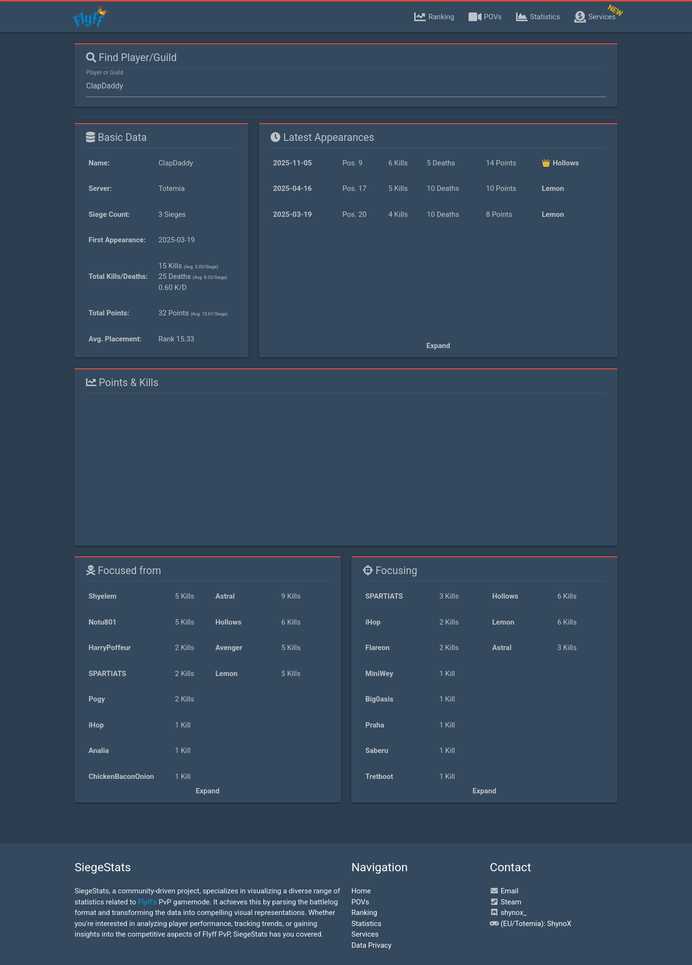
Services (365, 934)
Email (504, 891)
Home (361, 891)
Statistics (366, 923)
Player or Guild (104, 72)
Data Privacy (371, 945)
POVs (360, 902)
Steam (505, 902)
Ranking (364, 912)
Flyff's (147, 902)
